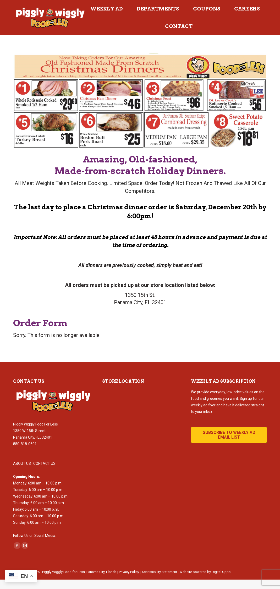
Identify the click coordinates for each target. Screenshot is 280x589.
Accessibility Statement (159, 581)
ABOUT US (22, 473)
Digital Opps (221, 581)
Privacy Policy (129, 581)
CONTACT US (44, 473)
